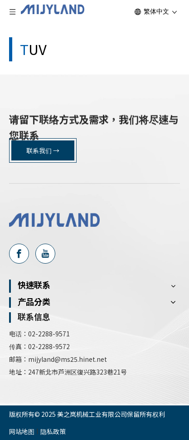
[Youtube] (45, 254)
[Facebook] (19, 254)
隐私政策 (53, 431)
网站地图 (21, 431)
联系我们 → (42, 150)
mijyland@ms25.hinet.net (68, 359)
